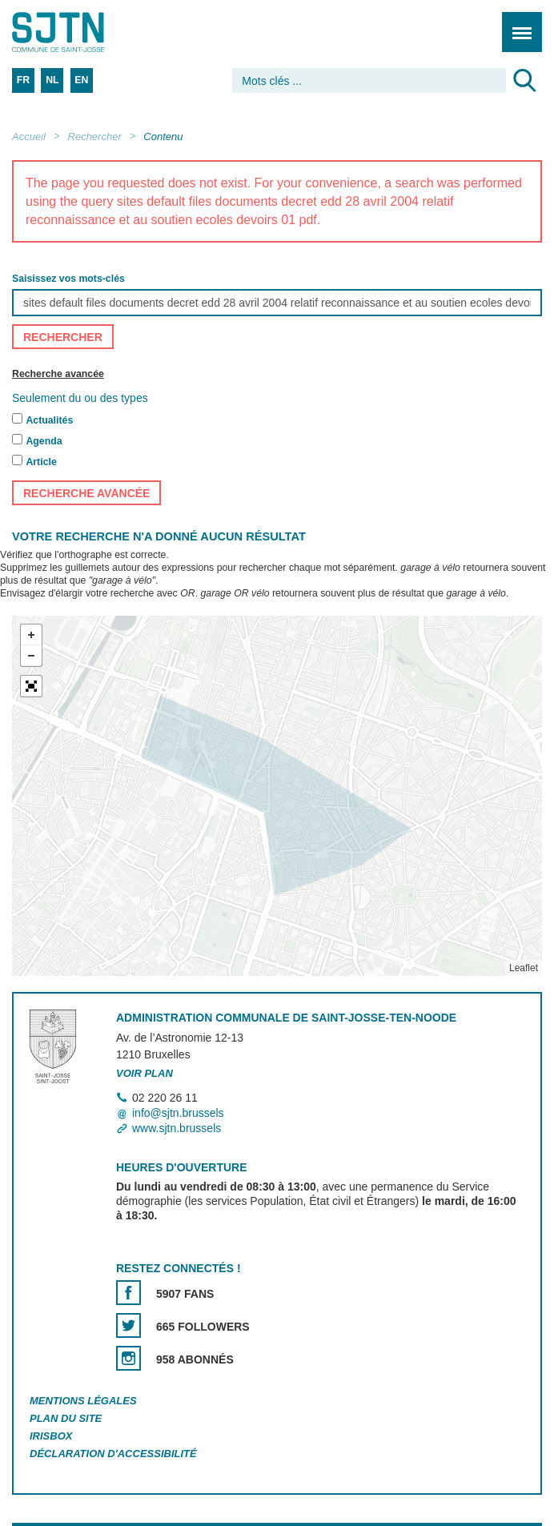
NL (52, 80)
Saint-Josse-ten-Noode (81, 32)
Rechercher (95, 137)
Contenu (163, 137)
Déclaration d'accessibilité (113, 1454)
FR (23, 80)
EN (81, 80)
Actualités (49, 420)
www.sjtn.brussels (176, 1128)
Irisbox (51, 1436)
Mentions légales (83, 1401)
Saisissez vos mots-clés (68, 279)
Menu (517, 23)
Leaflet (523, 968)
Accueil (29, 137)
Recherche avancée (58, 374)
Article (41, 462)
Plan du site (66, 1418)
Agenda (44, 441)
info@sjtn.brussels (178, 1112)
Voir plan (144, 1073)
